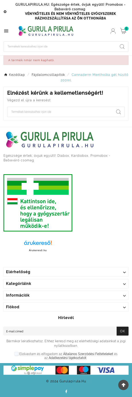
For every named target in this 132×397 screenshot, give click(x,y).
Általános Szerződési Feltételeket (88, 354)
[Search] (60, 46)
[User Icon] (113, 31)
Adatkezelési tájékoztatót (67, 358)
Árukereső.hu (38, 250)
